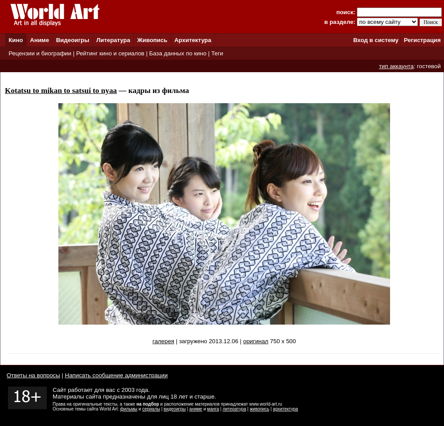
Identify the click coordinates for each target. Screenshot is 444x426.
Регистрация (422, 40)
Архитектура (192, 40)
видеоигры (175, 409)
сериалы (151, 409)
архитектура (285, 409)
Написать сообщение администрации (116, 375)
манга (213, 409)
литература (234, 409)
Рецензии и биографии (39, 53)
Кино (15, 40)
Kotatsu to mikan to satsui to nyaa (61, 90)
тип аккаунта (396, 66)
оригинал (255, 341)
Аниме (39, 40)
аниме (195, 409)
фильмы (129, 409)
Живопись (152, 40)
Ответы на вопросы (33, 375)
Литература (113, 40)
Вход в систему (375, 40)
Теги (217, 53)
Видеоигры (72, 40)
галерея (163, 341)
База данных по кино (177, 53)
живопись (259, 409)
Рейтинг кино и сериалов (110, 53)
